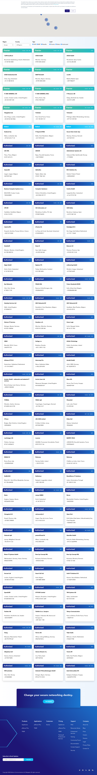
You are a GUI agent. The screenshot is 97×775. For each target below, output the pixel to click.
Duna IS (37, 246)
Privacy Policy (56, 4)
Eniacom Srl (70, 246)
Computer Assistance (41, 189)
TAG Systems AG (71, 592)
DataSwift (7, 246)
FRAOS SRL (38, 284)
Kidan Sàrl (69, 419)
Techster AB (7, 611)
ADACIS (37, 151)
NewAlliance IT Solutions (74, 476)
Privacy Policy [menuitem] (86, 745)
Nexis (5, 495)
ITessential (69, 400)
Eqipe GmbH (8, 265)
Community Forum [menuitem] (76, 740)
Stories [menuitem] (48, 725)
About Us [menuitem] (85, 725)
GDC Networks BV (40, 303)
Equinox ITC (38, 265)
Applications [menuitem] (38, 721)
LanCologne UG (8, 438)
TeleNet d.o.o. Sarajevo (42, 611)
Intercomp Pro (39, 360)
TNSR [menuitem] (23, 731)
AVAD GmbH (39, 55)
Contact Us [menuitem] (86, 748)
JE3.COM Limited (40, 419)
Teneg (6, 633)
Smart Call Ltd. (39, 573)
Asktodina (38, 170)
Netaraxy (38, 457)
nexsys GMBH (39, 495)
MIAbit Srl (7, 457)
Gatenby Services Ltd (10, 303)
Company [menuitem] (86, 721)
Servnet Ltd (7, 573)
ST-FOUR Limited (40, 592)
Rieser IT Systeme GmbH (11, 554)
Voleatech (69, 113)
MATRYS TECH (71, 438)
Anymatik (7, 170)
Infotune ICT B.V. (9, 360)
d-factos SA (38, 227)
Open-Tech (70, 514)
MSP (38, 44)
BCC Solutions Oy (72, 170)
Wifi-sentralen (8, 671)
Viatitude (38, 113)
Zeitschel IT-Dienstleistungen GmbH (45, 671)
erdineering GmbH (72, 265)
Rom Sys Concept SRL (41, 554)
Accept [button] (67, 10)
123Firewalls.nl (8, 55)
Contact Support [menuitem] (75, 747)
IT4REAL (6, 400)
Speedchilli (7, 592)
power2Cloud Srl (40, 535)
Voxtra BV (69, 652)
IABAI (5, 341)
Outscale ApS (8, 535)
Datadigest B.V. (71, 227)
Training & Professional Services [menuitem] (61, 736)
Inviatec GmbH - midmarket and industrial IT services (16, 380)
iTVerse (6, 419)
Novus (68, 495)
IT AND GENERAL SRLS (42, 93)
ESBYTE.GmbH (39, 74)
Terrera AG (38, 633)
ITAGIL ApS (38, 400)
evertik (69, 74)
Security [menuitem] (73, 750)
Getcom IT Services (9, 322)
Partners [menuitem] (85, 738)
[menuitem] (79, 770)
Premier (52, 44)
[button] (41, 14)
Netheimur (38, 476)
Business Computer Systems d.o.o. (14, 189)
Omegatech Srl (8, 514)
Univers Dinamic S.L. (41, 652)
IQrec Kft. (69, 379)
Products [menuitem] (24, 721)
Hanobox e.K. (39, 322)
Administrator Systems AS (74, 151)
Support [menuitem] (73, 721)
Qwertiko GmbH (71, 535)
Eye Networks (8, 284)
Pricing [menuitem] (61, 721)
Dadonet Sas (7, 132)
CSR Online (70, 208)
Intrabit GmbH (71, 360)
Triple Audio (70, 633)
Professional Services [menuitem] (74, 732)
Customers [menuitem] (49, 721)
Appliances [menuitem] (25, 725)
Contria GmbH (71, 189)
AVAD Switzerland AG (10, 74)
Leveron (37, 438)
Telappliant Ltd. (8, 113)
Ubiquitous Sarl (8, 652)
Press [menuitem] (84, 731)
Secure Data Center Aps (73, 132)
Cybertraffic (7, 227)
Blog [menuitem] (84, 728)
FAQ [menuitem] (72, 725)
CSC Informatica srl (40, 208)
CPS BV (6, 208)
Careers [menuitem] (85, 735)
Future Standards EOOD (73, 284)
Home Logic (70, 322)
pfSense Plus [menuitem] (25, 728)
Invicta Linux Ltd (40, 379)
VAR (34, 44)
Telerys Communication (73, 611)
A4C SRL (6, 151)
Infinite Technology (72, 341)
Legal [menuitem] (84, 741)
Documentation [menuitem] (75, 743)
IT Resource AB (71, 93)
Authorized (64, 44)
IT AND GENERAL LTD (10, 93)
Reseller (44, 44)
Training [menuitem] (73, 737)
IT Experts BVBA (40, 132)
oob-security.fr (39, 514)
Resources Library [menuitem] (75, 728)
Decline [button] (73, 10)
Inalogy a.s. (38, 341)
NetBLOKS (7, 476)
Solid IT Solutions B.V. (73, 573)
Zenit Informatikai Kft (73, 671)
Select (58, 44)
